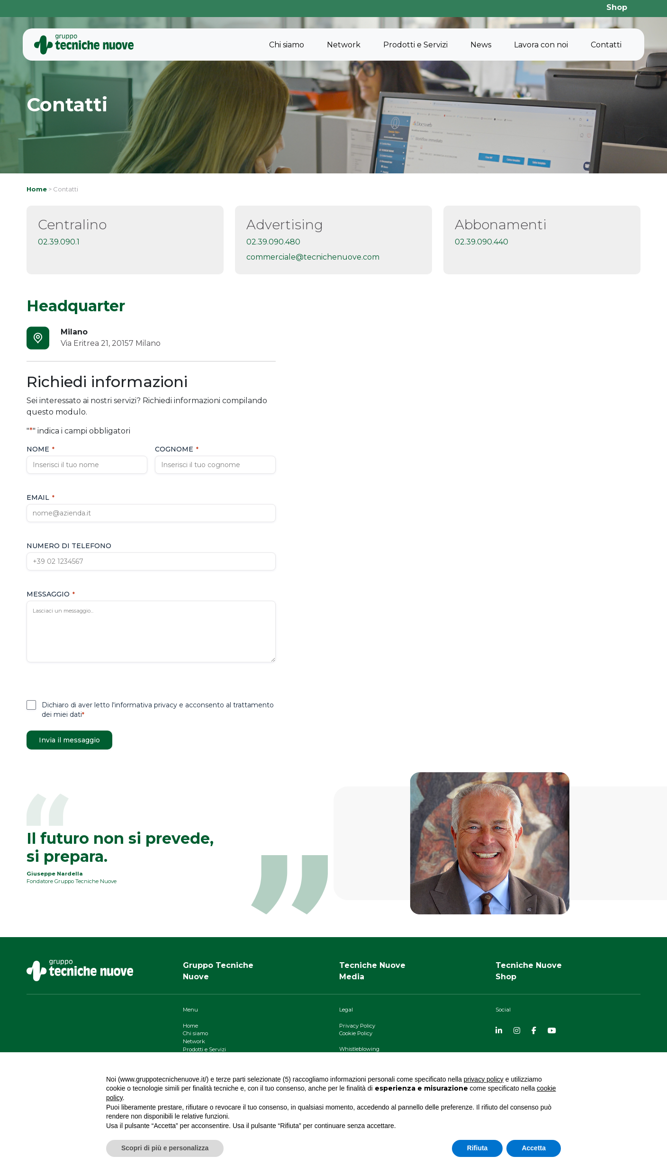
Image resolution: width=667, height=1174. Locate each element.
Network (344, 44)
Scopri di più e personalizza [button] (164, 1148)
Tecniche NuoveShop (529, 971)
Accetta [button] (534, 1148)
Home (37, 189)
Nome (40, 449)
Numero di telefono (69, 546)
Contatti (606, 44)
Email (40, 497)
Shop (616, 7)
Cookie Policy (355, 1033)
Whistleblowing (359, 1049)
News (480, 44)
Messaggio (51, 594)
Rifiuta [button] (477, 1148)
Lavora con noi (541, 44)
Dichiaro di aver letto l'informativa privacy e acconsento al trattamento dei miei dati (158, 710)
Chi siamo (286, 44)
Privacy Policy (357, 1025)
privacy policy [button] (484, 1079)
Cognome (176, 449)
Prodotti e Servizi (415, 44)
